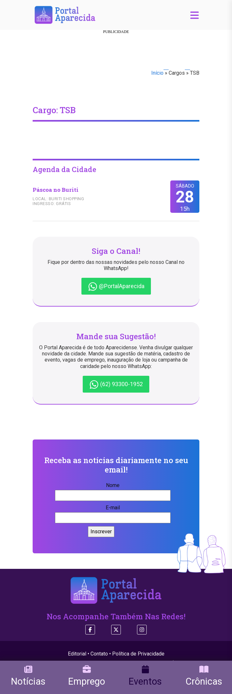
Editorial (77, 654)
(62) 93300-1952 (116, 384)
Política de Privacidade (138, 654)
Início (157, 73)
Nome (113, 490)
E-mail (113, 512)
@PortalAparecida (116, 286)
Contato (99, 654)
